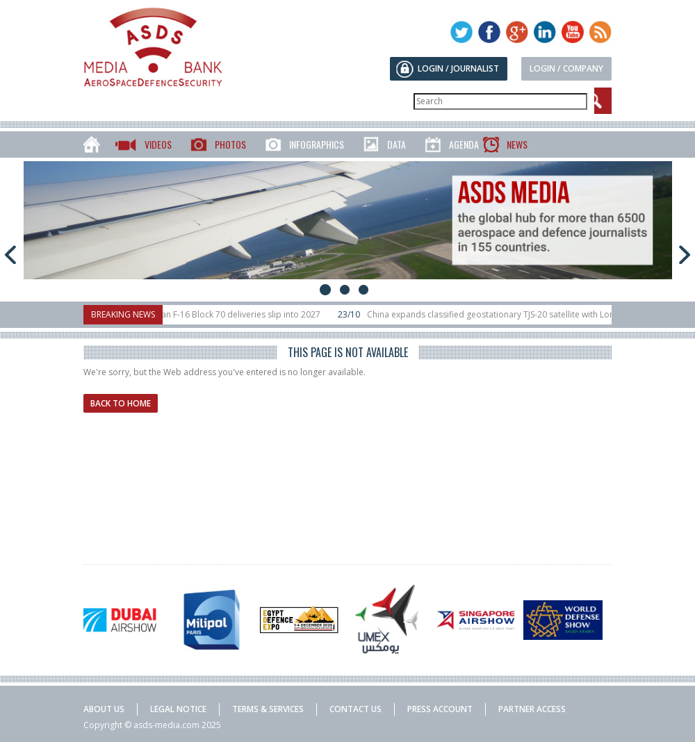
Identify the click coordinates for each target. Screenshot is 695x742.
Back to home (120, 403)
